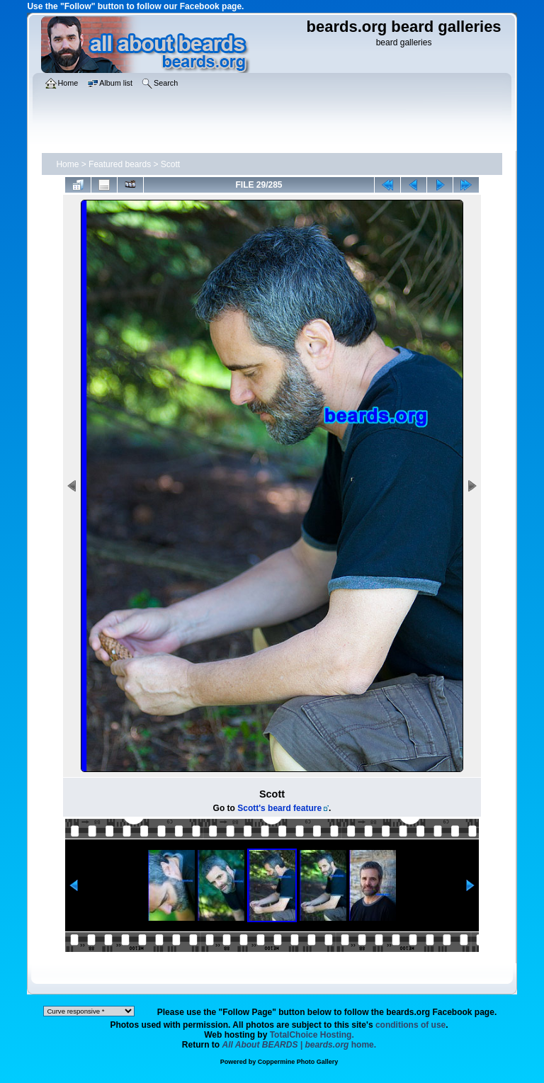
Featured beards (120, 164)
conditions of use (410, 1025)
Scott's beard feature (279, 808)
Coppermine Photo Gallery (298, 1061)
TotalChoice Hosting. (312, 1035)
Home (67, 164)
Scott (170, 164)
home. (299, 1045)
